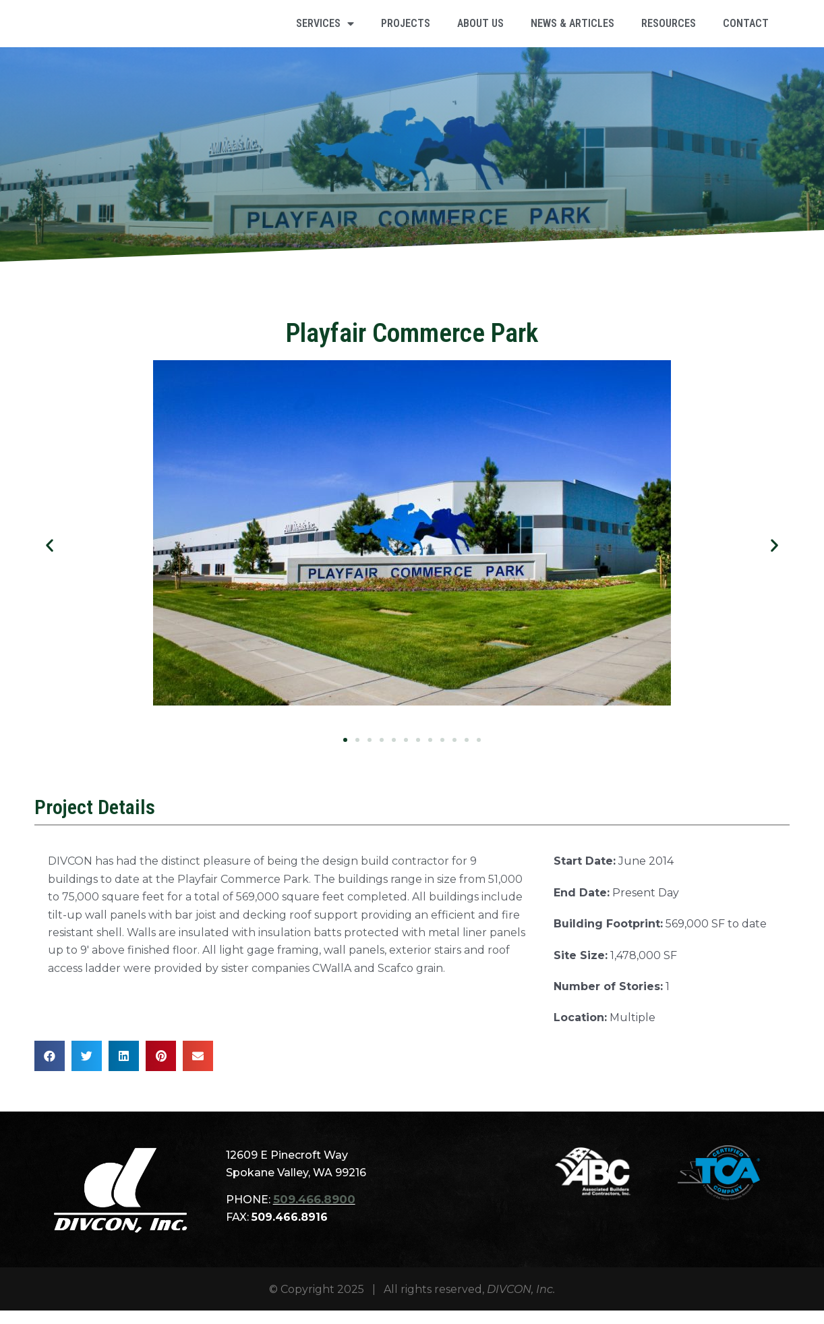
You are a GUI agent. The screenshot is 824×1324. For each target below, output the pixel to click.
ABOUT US (480, 30)
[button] (49, 558)
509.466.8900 (312, 1213)
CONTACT (746, 30)
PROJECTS (405, 30)
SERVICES (325, 30)
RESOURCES (668, 30)
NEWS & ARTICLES (572, 30)
